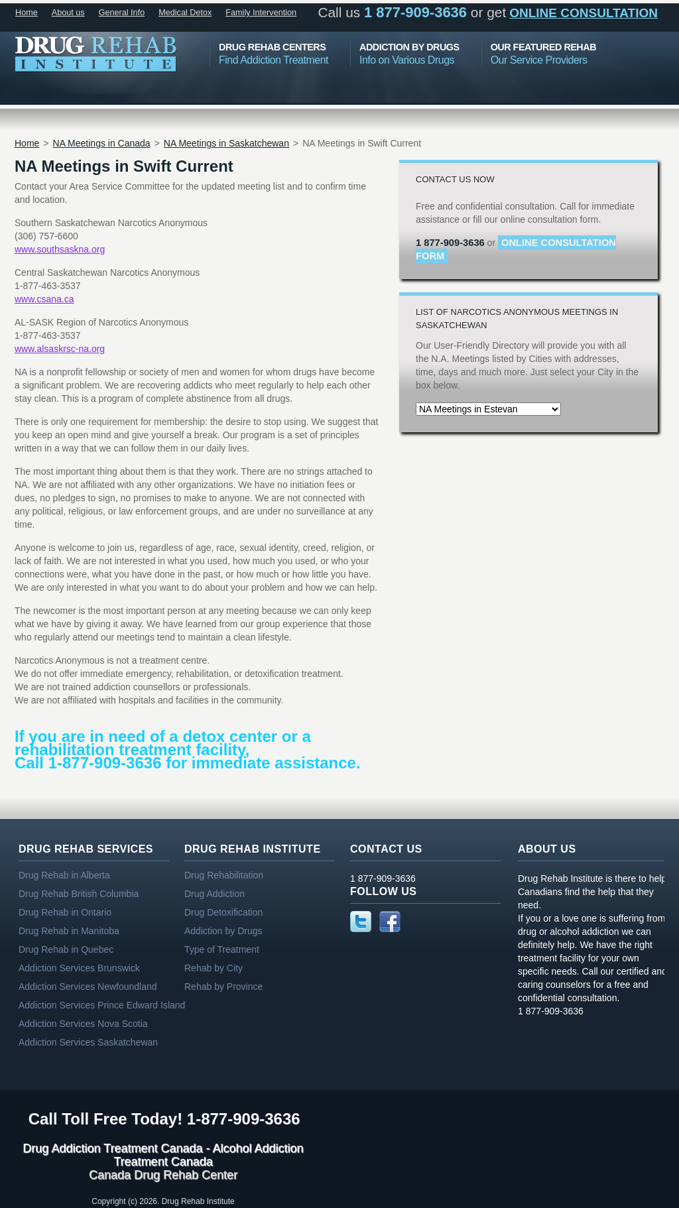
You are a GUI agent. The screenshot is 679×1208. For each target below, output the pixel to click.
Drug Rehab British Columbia (79, 893)
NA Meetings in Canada (102, 143)
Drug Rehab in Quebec (66, 949)
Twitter (360, 921)
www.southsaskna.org (60, 249)
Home (26, 12)
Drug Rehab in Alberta (64, 875)
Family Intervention (260, 12)
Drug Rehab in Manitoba (69, 931)
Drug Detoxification (223, 912)
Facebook (390, 921)
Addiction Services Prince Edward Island (102, 1005)
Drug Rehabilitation (223, 875)
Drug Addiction (214, 893)
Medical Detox (185, 12)
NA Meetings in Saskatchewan (226, 143)
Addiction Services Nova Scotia (83, 1023)
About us (68, 12)
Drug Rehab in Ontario (65, 912)
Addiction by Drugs (223, 931)
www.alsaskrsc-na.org (60, 348)
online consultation (583, 13)
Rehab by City (213, 968)
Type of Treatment (221, 949)
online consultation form (516, 249)
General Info (122, 12)
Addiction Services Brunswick (79, 968)
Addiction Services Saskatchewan (88, 1042)
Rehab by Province (223, 986)
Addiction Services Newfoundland (88, 986)
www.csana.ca (44, 299)
